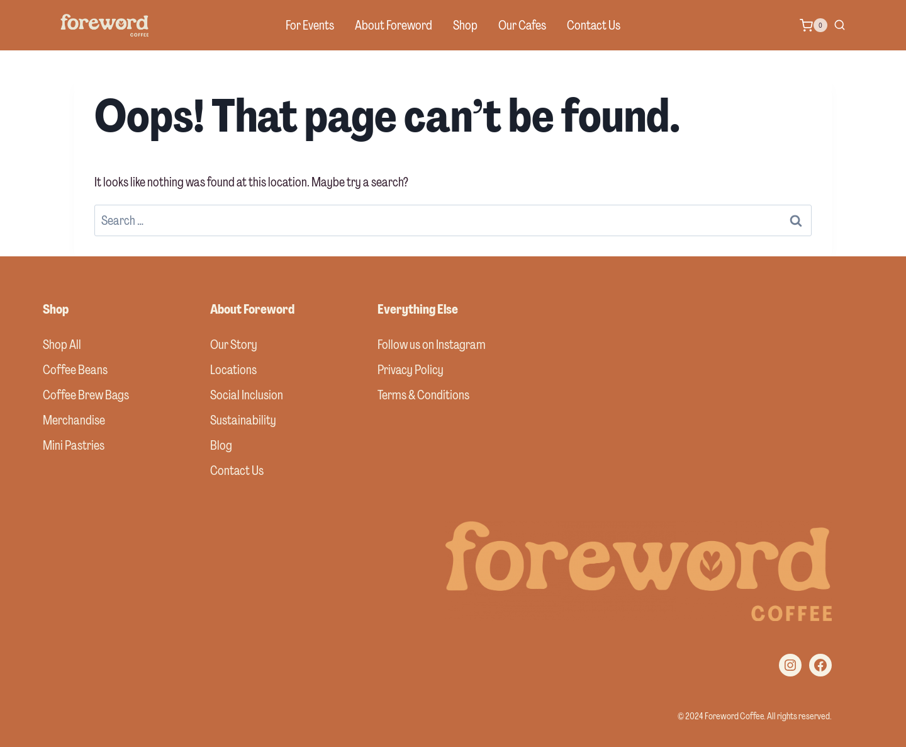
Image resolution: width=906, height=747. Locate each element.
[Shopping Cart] (813, 25)
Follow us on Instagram (432, 344)
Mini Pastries (73, 445)
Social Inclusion (246, 395)
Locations (233, 370)
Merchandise (74, 420)
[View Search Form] (840, 25)
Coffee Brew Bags (86, 395)
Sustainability (243, 420)
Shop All (62, 344)
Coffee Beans (75, 370)
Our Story (233, 344)
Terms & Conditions (423, 395)
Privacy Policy (411, 370)
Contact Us (593, 25)
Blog (221, 445)
